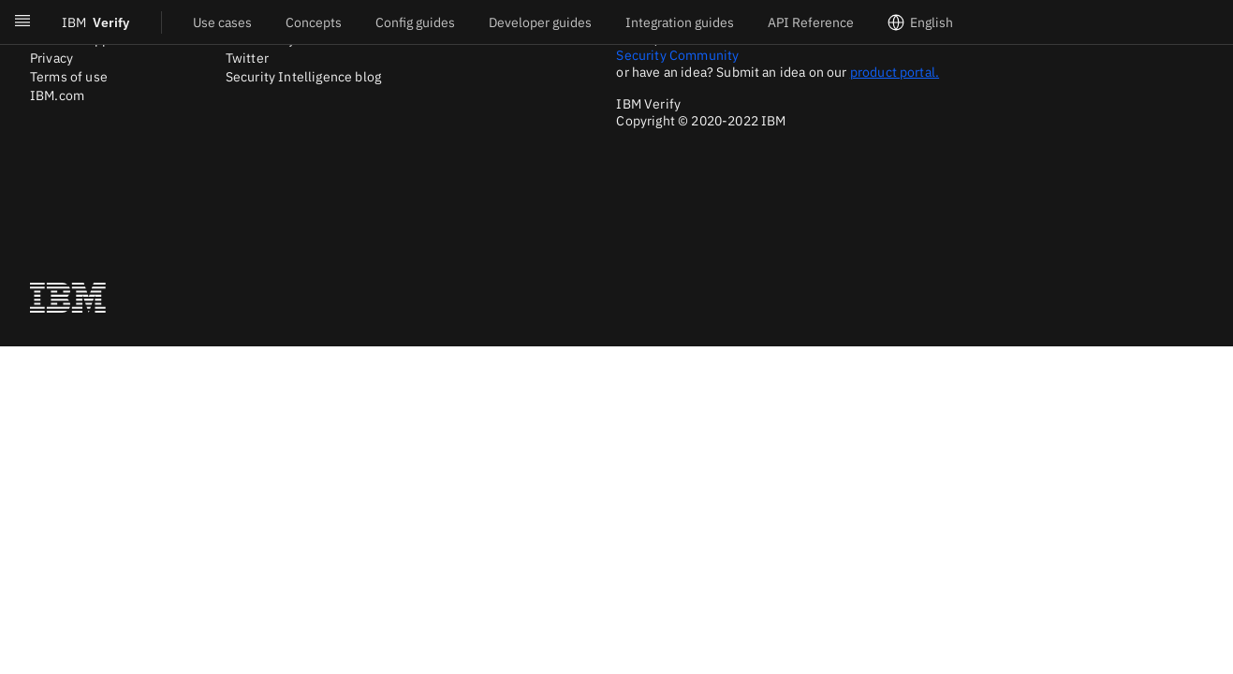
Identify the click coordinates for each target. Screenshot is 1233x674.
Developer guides (540, 22)
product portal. (894, 72)
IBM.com (57, 95)
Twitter (247, 58)
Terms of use (69, 76)
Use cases (222, 22)
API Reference (811, 22)
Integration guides (679, 22)
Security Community (677, 55)
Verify (95, 22)
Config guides (415, 22)
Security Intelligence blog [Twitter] (303, 76)
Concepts (314, 22)
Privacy (51, 58)
